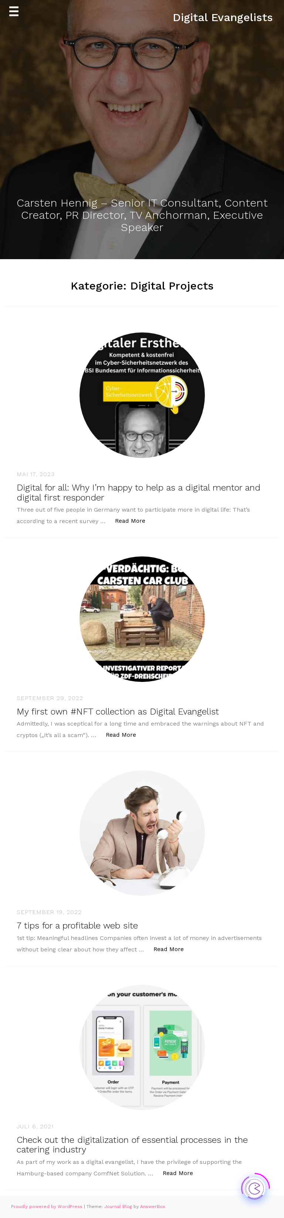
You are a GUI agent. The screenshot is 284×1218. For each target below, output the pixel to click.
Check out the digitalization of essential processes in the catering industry (132, 1145)
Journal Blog (118, 1206)
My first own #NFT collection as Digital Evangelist (118, 711)
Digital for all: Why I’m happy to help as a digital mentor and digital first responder (138, 492)
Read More (134, 520)
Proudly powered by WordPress (47, 1206)
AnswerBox (152, 1206)
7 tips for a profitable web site (77, 925)
